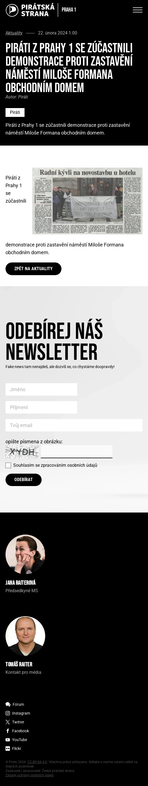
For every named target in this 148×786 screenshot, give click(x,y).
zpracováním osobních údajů (69, 465)
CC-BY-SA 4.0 (37, 762)
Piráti (15, 112)
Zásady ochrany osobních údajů (29, 775)
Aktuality (14, 33)
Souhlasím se (55, 465)
